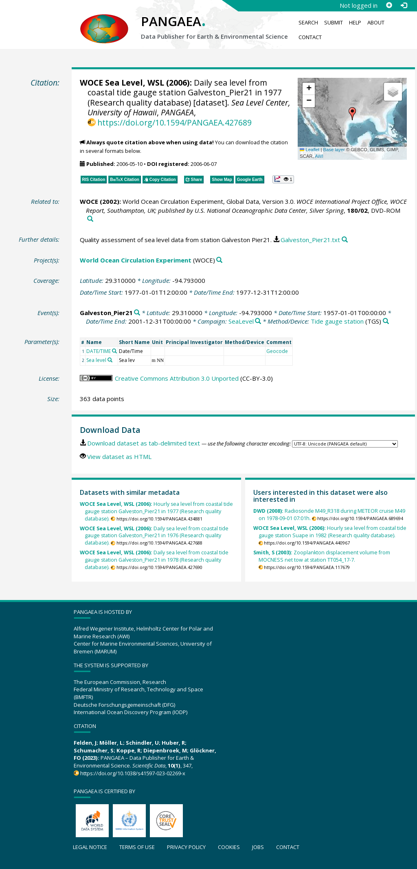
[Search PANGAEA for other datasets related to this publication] (90, 219)
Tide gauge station (337, 321)
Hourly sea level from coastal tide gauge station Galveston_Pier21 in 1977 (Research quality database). (156, 511)
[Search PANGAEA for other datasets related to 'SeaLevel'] (258, 321)
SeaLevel (241, 321)
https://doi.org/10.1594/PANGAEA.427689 (174, 122)
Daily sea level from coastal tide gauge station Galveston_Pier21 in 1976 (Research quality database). (154, 536)
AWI (319, 156)
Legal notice (90, 847)
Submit (333, 22)
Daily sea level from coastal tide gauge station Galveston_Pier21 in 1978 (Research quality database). (154, 560)
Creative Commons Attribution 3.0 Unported (177, 378)
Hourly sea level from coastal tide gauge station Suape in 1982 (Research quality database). (329, 532)
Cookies (229, 847)
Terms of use (137, 847)
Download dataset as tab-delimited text (143, 443)
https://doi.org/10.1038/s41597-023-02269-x (132, 773)
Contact (310, 37)
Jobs (258, 847)
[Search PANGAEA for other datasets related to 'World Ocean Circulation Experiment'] (219, 260)
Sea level (96, 360)
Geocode (277, 351)
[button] (352, 113)
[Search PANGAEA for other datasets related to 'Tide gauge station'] (386, 321)
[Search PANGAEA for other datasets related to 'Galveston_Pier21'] (137, 313)
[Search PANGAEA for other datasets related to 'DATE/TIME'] (114, 350)
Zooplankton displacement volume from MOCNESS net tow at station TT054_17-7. (321, 556)
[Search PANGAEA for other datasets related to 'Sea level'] (110, 359)
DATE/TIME (98, 351)
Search (308, 22)
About (375, 22)
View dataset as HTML (119, 456)
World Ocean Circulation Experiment (135, 260)
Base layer (334, 149)
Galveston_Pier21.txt (310, 240)
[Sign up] (389, 5)
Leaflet (309, 149)
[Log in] (403, 5)
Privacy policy (186, 847)
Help (355, 22)
